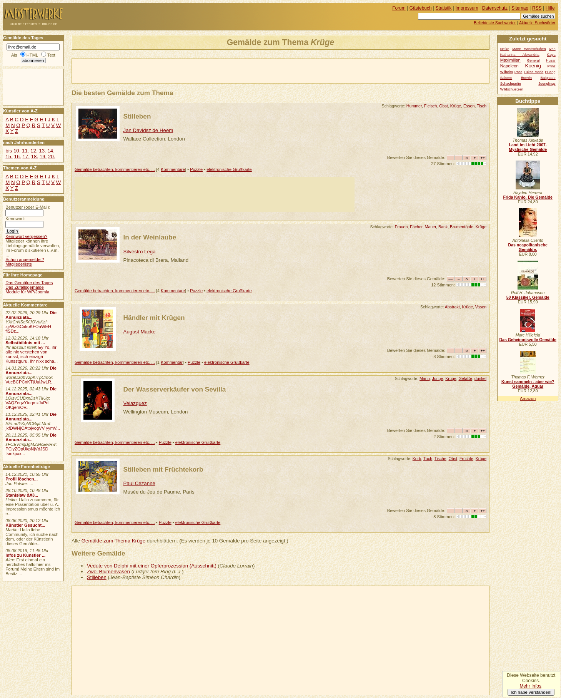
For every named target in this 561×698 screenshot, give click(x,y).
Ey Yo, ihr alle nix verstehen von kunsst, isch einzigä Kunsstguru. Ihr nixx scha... (31, 354)
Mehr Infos (530, 686)
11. (25, 151)
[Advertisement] (162, 70)
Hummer (414, 106)
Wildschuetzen (511, 89)
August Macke (139, 332)
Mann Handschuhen (529, 49)
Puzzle (196, 169)
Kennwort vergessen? (26, 236)
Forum (399, 8)
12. (33, 151)
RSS (537, 8)
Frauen (401, 226)
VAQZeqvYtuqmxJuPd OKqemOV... (26, 405)
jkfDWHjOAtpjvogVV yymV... (32, 428)
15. (8, 156)
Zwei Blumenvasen (108, 571)
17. (26, 156)
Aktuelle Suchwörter (537, 22)
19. (43, 156)
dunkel (480, 378)
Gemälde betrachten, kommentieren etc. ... (115, 169)
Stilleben (137, 116)
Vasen (480, 307)
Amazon (528, 398)
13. (42, 151)
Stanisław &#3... (21, 495)
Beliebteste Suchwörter (495, 22)
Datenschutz (495, 8)
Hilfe (550, 8)
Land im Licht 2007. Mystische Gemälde (528, 147)
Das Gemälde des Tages (29, 282)
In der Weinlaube (149, 237)
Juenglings (546, 83)
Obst (443, 106)
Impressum (467, 8)
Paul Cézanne (139, 483)
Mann (425, 378)
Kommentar (172, 362)
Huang (550, 72)
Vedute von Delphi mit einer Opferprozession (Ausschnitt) (151, 566)
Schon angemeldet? (24, 259)
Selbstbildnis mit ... (25, 342)
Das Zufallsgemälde (24, 287)
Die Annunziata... (31, 315)
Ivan (552, 49)
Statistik (444, 8)
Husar (551, 60)
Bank (443, 226)
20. (51, 156)
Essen (469, 106)
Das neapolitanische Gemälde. (528, 247)
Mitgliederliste (18, 264)
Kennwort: (15, 218)
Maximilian (510, 60)
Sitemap (519, 8)
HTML (32, 55)
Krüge (455, 106)
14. (50, 151)
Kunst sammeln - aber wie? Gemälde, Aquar (527, 383)
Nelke (504, 49)
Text (51, 55)
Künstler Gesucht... (25, 525)
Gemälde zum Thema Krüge (113, 541)
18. (34, 156)
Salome (506, 78)
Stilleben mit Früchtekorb (163, 469)
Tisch (481, 106)
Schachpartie (510, 83)
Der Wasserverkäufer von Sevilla (174, 389)
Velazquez (135, 403)
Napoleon (509, 66)
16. (17, 156)
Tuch (427, 458)
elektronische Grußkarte (229, 169)
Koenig (533, 66)
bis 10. (12, 151)
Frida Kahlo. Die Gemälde (528, 197)
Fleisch (430, 106)
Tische (440, 458)
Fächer (416, 226)
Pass (518, 72)
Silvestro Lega (139, 251)
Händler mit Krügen (154, 317)
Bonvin (526, 78)
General (533, 60)
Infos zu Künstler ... (25, 555)
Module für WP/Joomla (27, 292)
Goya (551, 55)
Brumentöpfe (461, 226)
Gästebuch (421, 8)
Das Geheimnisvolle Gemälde (527, 339)
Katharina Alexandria (519, 55)
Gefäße (465, 378)
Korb (417, 458)
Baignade (548, 78)
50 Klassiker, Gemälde (527, 297)
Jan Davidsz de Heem (148, 130)
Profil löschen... (21, 479)
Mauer (430, 226)
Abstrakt (452, 307)
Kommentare (173, 169)
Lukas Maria (533, 72)
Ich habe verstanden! (531, 692)
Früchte (466, 458)
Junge (437, 378)
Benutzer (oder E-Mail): (27, 207)
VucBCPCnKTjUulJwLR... (30, 382)
